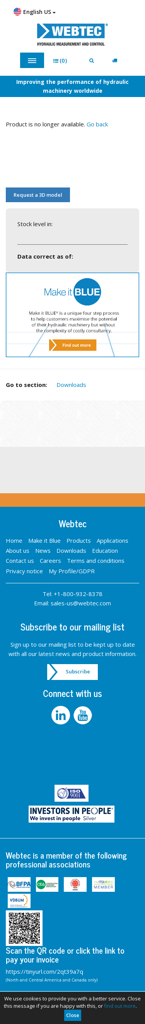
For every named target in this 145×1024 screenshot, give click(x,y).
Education (105, 550)
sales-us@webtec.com (81, 603)
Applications (112, 540)
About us (17, 550)
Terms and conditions (96, 560)
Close (72, 1015)
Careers (50, 560)
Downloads (71, 384)
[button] (63, 60)
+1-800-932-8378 (78, 594)
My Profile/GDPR (72, 571)
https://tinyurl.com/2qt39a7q (44, 971)
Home (14, 540)
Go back (97, 124)
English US (35, 11)
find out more (120, 1005)
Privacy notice (24, 571)
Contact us (20, 560)
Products (79, 540)
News (43, 550)
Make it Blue (44, 540)
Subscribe (78, 671)
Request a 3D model (38, 194)
